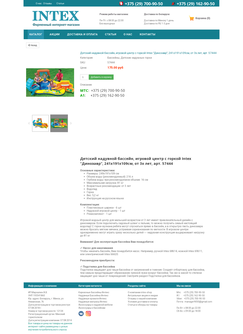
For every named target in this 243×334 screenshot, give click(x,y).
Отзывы (47, 3)
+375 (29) (144, 3)
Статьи (60, 3)
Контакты (147, 34)
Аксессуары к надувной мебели (95, 304)
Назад (32, 45)
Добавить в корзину (101, 77)
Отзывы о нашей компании (142, 298)
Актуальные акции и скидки (143, 295)
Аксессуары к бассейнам (91, 308)
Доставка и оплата (82, 34)
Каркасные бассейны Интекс (93, 292)
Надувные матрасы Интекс (92, 301)
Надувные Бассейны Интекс (93, 295)
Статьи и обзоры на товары (142, 304)
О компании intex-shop (140, 292)
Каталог (35, 34)
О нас (39, 3)
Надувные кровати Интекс (92, 298)
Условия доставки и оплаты (143, 301)
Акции (55, 34)
